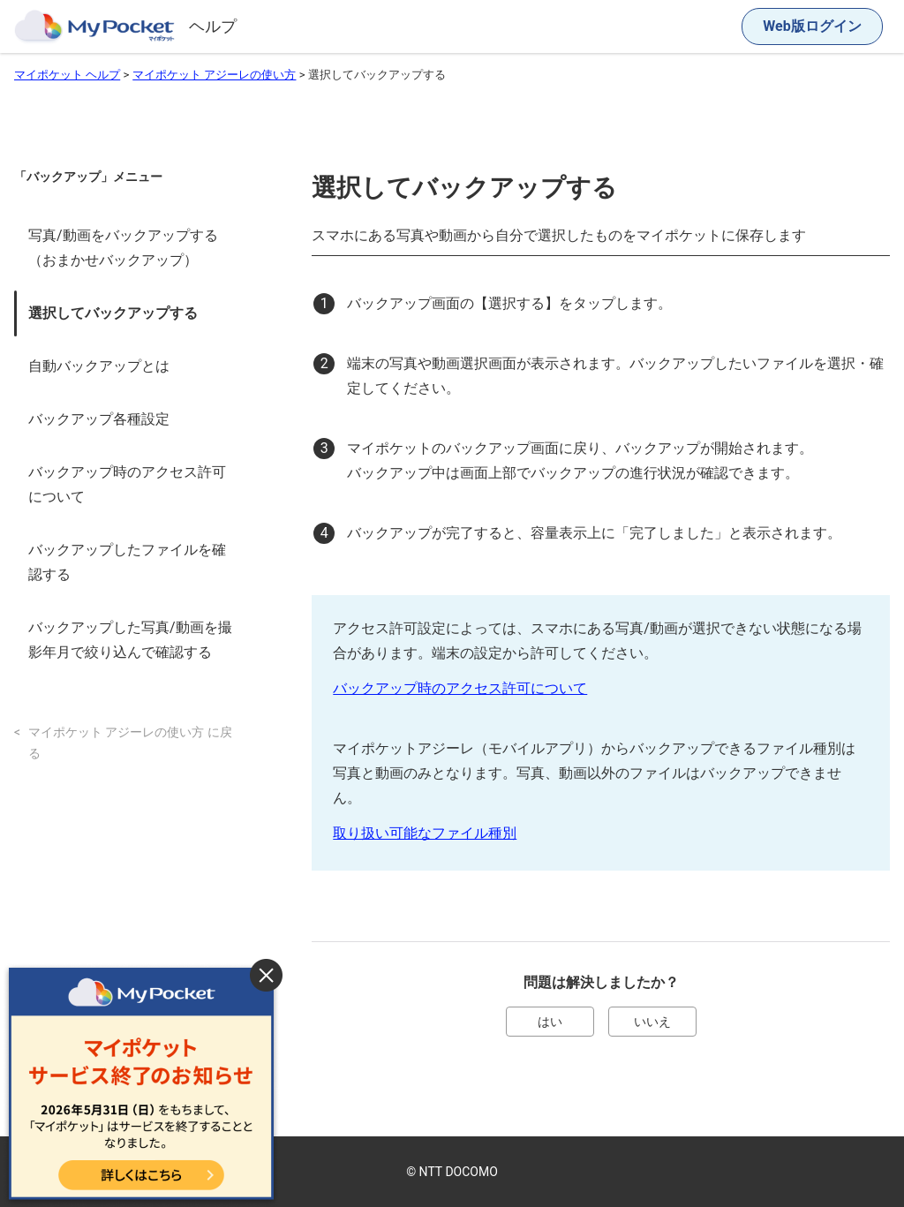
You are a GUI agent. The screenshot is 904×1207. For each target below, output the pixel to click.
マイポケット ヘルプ (67, 74)
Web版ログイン (812, 26)
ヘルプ (213, 26)
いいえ (652, 1022)
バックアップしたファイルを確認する (127, 562)
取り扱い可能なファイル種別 (424, 833)
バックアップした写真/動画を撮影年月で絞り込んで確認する (130, 639)
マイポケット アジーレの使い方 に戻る (130, 743)
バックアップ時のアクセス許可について (127, 484)
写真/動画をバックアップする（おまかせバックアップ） (123, 247)
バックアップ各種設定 (99, 419)
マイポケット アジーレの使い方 (214, 74)
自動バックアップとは (99, 366)
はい (550, 1022)
